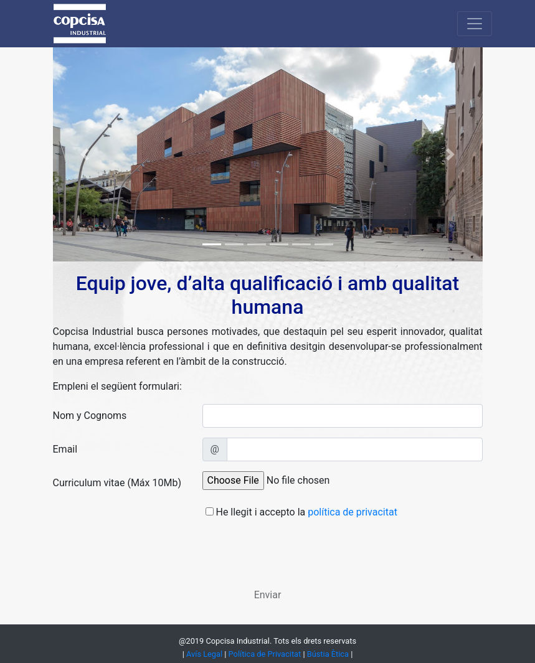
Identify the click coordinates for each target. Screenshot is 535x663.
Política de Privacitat (265, 654)
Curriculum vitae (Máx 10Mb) (117, 483)
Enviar (268, 595)
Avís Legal (204, 654)
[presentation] (300, 549)
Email (65, 449)
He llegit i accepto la (301, 512)
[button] (85, 154)
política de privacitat (352, 512)
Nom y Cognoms (90, 415)
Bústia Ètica (328, 654)
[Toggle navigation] (474, 23)
